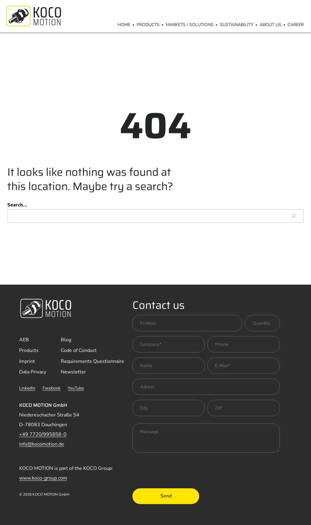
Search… (17, 205)
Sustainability (236, 25)
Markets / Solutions (190, 25)
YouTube (76, 388)
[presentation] (178, 469)
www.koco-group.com (43, 478)
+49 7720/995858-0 (43, 434)
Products (148, 25)
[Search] (293, 216)
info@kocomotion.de (41, 444)
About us (270, 25)
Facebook (51, 388)
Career (296, 25)
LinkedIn (27, 388)
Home (124, 25)
